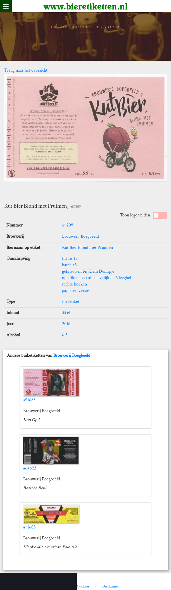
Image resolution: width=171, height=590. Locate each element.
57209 (67, 225)
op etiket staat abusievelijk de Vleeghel (96, 278)
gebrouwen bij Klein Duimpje (88, 271)
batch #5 (69, 265)
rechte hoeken (74, 284)
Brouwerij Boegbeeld (80, 236)
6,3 (64, 335)
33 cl (66, 313)
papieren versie (75, 291)
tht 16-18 (70, 258)
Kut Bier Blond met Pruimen (87, 248)
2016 (66, 324)
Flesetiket (70, 302)
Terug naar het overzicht (26, 70)
